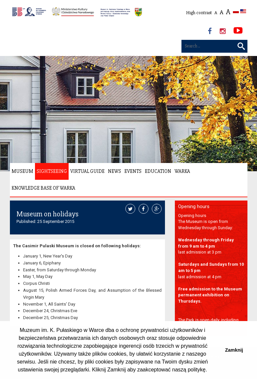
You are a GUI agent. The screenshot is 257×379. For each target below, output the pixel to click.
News (114, 171)
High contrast (199, 12)
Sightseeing (52, 171)
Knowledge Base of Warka (43, 188)
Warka (182, 171)
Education (158, 171)
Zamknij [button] (234, 350)
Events (133, 171)
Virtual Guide (87, 171)
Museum (22, 171)
